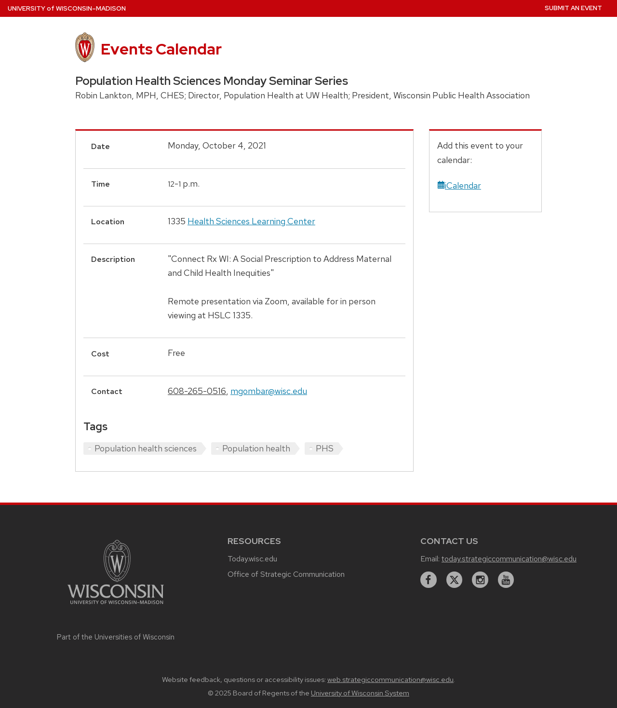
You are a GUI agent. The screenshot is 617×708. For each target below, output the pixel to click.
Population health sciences (145, 448)
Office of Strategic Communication (286, 574)
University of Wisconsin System (360, 693)
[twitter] (454, 580)
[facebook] (428, 580)
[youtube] (506, 580)
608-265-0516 (197, 390)
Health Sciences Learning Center (251, 221)
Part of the (115, 637)
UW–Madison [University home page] (67, 8)
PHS (325, 448)
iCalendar (459, 185)
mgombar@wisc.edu (268, 390)
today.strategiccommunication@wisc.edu (509, 559)
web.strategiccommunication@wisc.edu (390, 679)
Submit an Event (573, 8)
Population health (256, 448)
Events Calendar (161, 49)
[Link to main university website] (115, 605)
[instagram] (480, 580)
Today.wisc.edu (252, 559)
